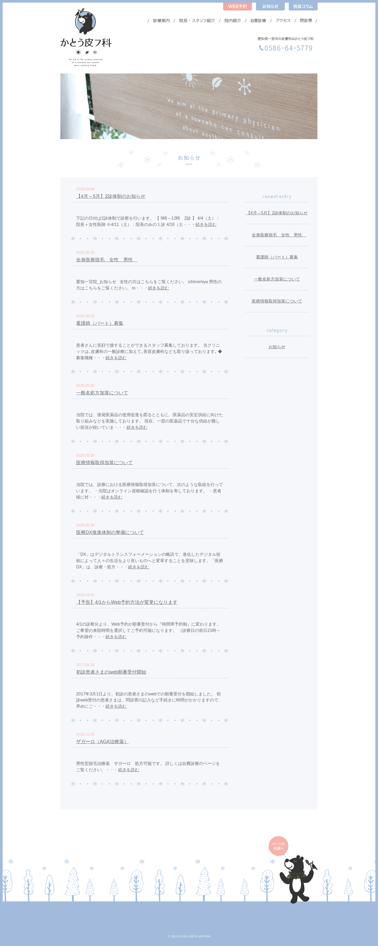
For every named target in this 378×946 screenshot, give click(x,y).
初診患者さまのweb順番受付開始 (111, 672)
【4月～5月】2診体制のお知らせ (110, 196)
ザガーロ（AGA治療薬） (102, 741)
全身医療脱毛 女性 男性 (107, 259)
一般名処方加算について (102, 392)
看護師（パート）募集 (99, 323)
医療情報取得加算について (104, 462)
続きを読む (206, 224)
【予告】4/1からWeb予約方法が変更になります (126, 602)
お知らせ (277, 347)
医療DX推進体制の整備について (110, 532)
